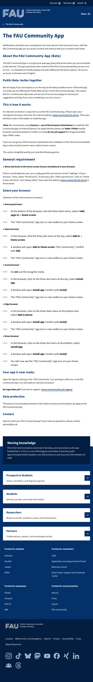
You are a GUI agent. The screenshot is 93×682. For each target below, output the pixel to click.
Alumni (55, 592)
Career (55, 604)
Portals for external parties (65, 586)
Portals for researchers (63, 549)
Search (82, 3)
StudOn (8, 561)
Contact (9, 638)
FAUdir (8, 592)
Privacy (56, 638)
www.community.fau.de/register (57, 389)
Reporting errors (13, 644)
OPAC (7, 572)
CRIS (54, 555)
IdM (6, 609)
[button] (46, 478)
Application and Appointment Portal (69, 561)
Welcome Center (59, 567)
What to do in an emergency (28, 638)
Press (54, 598)
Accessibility (68, 638)
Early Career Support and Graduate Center (68, 574)
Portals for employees (15, 586)
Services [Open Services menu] (55, 3)
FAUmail (8, 555)
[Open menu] (85, 14)
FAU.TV (8, 604)
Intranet (8, 598)
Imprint (47, 638)
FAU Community (59, 609)
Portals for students (14, 549)
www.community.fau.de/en (66, 115)
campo (8, 567)
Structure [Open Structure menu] (69, 3)
